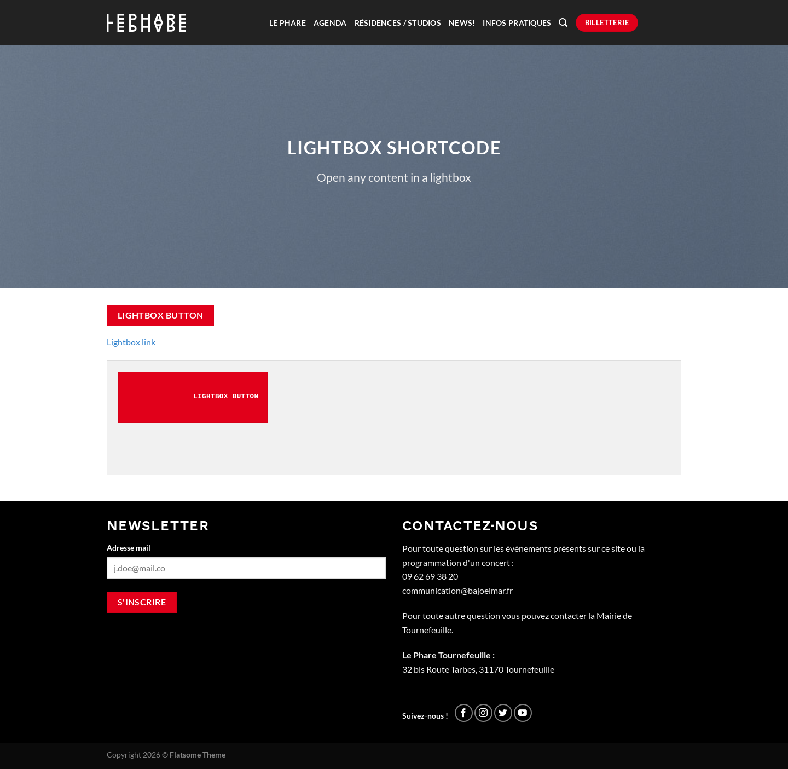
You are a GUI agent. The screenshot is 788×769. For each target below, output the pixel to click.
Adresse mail (128, 547)
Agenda (330, 23)
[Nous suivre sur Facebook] (464, 713)
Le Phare (287, 23)
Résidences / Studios (398, 23)
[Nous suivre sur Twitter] (503, 713)
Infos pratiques (517, 23)
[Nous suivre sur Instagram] (483, 713)
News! (462, 23)
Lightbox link (131, 342)
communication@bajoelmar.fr (457, 590)
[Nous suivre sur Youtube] (523, 713)
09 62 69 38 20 (430, 576)
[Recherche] (563, 22)
